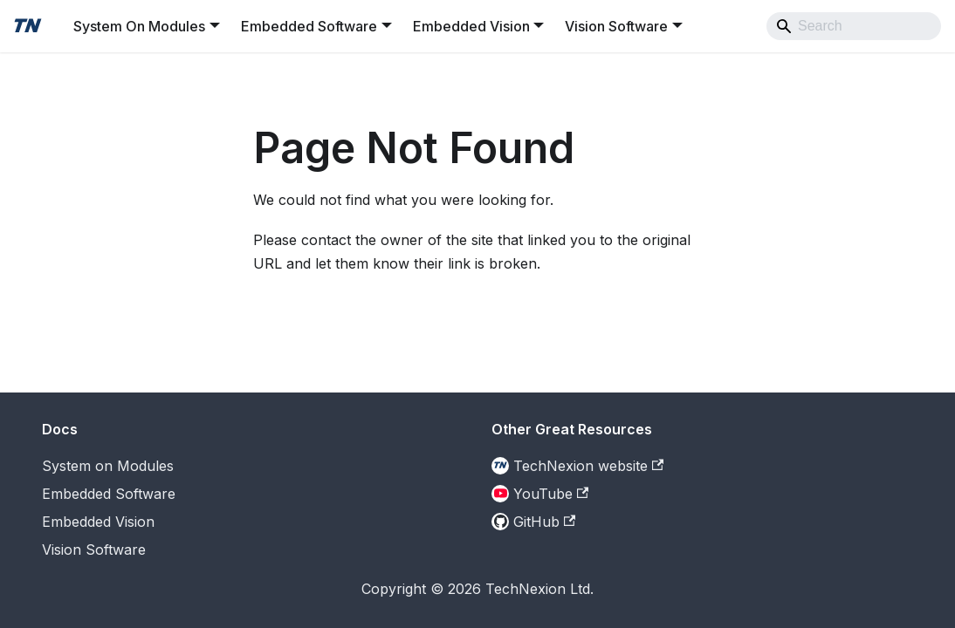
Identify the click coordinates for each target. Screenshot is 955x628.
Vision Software (94, 549)
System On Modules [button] (139, 26)
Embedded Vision (98, 521)
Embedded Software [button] (309, 26)
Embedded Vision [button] (471, 26)
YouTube (550, 493)
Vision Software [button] (616, 26)
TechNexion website (588, 465)
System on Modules (108, 465)
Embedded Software (108, 493)
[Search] (853, 26)
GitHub (544, 521)
